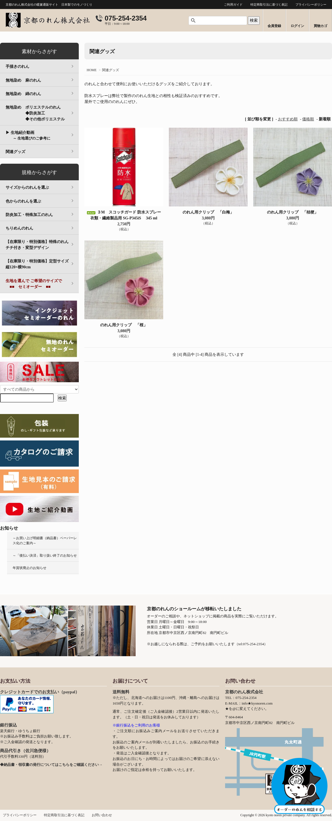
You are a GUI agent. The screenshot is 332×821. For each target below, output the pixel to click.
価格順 (308, 119)
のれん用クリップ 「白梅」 (208, 212)
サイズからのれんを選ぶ (27, 187)
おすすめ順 (288, 119)
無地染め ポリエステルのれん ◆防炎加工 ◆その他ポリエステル (42, 113)
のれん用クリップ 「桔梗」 (292, 212)
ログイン (297, 26)
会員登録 (274, 26)
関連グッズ (110, 70)
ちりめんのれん (19, 228)
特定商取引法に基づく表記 (269, 4)
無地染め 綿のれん (23, 94)
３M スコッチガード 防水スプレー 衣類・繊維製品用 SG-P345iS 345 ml (124, 215)
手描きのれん (17, 66)
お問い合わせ (102, 815)
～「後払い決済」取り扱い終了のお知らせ (45, 555)
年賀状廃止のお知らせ (29, 568)
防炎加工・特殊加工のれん (29, 215)
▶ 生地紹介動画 (28, 135)
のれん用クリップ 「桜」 (123, 325)
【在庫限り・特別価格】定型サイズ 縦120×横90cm (41, 264)
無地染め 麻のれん (23, 80)
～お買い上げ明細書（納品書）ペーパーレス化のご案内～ (45, 540)
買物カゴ (320, 26)
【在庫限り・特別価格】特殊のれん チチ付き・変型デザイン (41, 245)
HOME (92, 70)
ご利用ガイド (233, 4)
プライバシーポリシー (310, 4)
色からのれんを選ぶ (23, 201)
